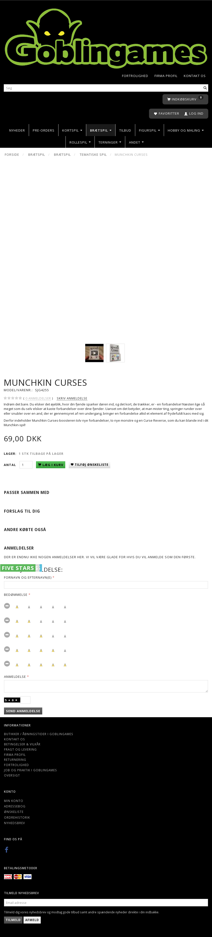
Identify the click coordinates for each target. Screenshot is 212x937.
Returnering (15, 760)
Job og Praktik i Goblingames (30, 770)
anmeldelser (38, 398)
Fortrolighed (135, 76)
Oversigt (12, 775)
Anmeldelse (15, 676)
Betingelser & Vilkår (22, 744)
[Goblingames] (106, 37)
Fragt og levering (20, 749)
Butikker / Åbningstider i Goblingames (38, 734)
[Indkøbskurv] (185, 99)
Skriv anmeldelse (72, 398)
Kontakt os (195, 76)
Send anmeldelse (23, 711)
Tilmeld (13, 920)
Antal (10, 465)
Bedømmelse (16, 594)
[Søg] (205, 88)
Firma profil (166, 76)
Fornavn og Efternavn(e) (28, 577)
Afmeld (32, 920)
